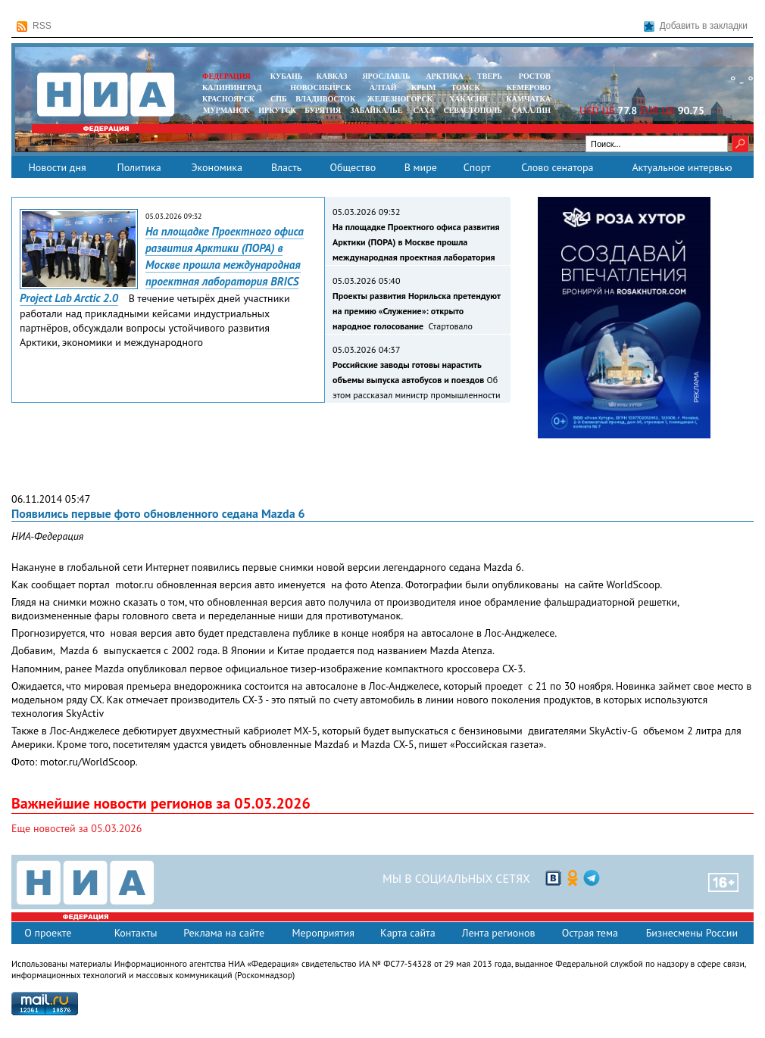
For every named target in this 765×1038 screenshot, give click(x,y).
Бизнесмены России (692, 933)
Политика (139, 167)
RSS (34, 26)
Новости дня (57, 167)
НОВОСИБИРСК (320, 87)
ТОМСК (467, 87)
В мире (420, 167)
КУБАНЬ (286, 76)
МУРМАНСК (226, 110)
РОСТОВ (535, 76)
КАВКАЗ (332, 76)
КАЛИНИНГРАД (231, 87)
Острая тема (590, 933)
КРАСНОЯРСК (228, 99)
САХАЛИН (531, 110)
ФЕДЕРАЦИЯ (226, 76)
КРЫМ (423, 87)
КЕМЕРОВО (529, 87)
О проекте (47, 933)
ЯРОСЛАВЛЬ (386, 76)
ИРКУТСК (276, 110)
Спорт (477, 167)
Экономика (216, 167)
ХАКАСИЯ (467, 99)
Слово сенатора (557, 167)
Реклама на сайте (223, 933)
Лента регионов (499, 933)
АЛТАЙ (383, 87)
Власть (286, 167)
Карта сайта (408, 933)
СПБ (278, 99)
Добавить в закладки (696, 26)
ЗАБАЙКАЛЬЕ (377, 110)
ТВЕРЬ (489, 76)
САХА (423, 110)
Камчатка (527, 99)
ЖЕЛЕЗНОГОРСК (399, 99)
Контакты (136, 933)
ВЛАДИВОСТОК (325, 99)
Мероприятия (323, 933)
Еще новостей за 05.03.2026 (76, 828)
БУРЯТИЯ (322, 110)
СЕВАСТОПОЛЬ (472, 110)
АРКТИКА (445, 76)
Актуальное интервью (682, 167)
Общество (352, 167)
